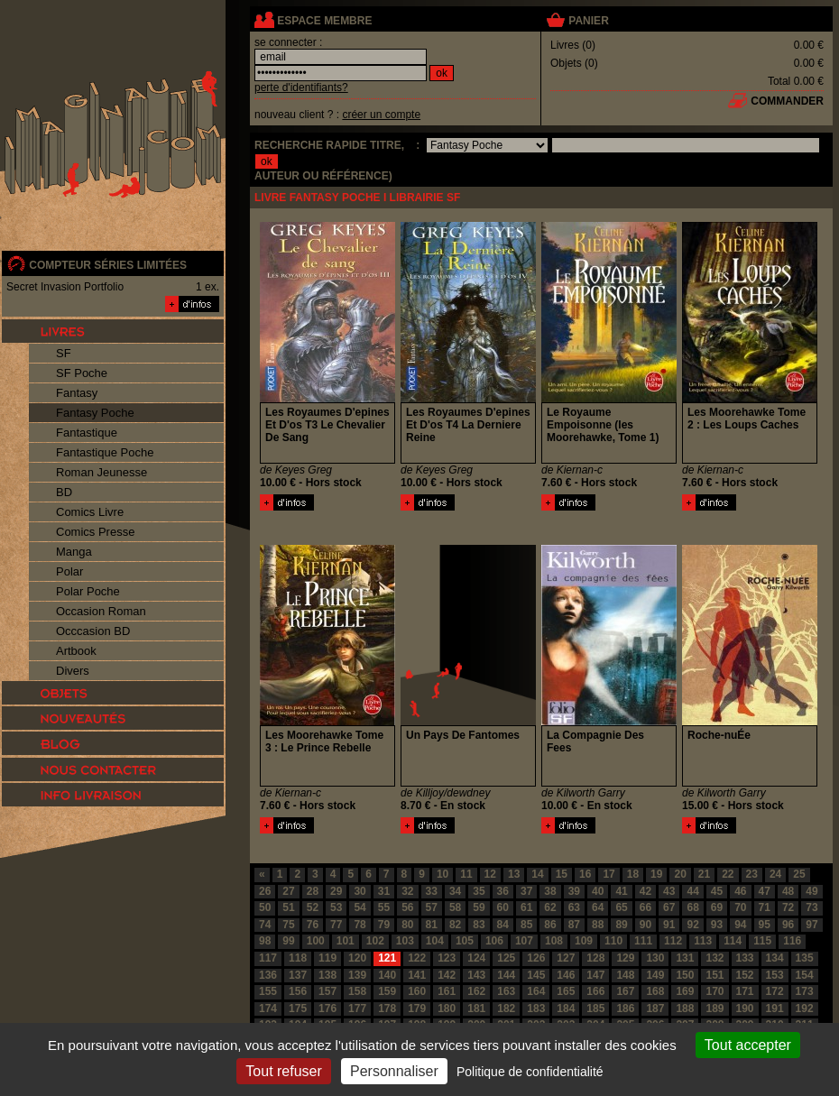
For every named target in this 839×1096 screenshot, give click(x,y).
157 (327, 991)
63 (574, 907)
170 (714, 991)
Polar (69, 571)
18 (633, 874)
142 (447, 975)
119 (327, 958)
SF (63, 353)
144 (506, 975)
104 (435, 941)
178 (387, 1008)
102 (375, 941)
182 (506, 1008)
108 (554, 941)
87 (574, 924)
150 (685, 975)
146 (566, 975)
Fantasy (76, 393)
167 (625, 991)
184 (566, 1008)
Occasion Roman (101, 611)
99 (288, 941)
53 (336, 907)
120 (357, 958)
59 (478, 907)
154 (805, 975)
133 (745, 958)
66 (645, 907)
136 (268, 975)
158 (357, 991)
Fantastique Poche (104, 452)
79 (384, 924)
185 (595, 1008)
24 (775, 874)
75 (288, 924)
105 (465, 941)
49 (811, 891)
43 (669, 891)
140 (387, 975)
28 (312, 891)
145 (536, 975)
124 (476, 958)
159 (387, 991)
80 (407, 924)
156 (298, 991)
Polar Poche (88, 591)
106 (494, 941)
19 (656, 874)
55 (384, 907)
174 (268, 1008)
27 (288, 891)
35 (478, 891)
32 (407, 891)
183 (536, 1008)
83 (478, 924)
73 (811, 907)
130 (655, 958)
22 (727, 874)
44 (692, 891)
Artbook (76, 651)
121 (387, 958)
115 (762, 941)
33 (432, 891)
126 (536, 958)
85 (526, 924)
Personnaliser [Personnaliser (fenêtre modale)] (394, 1071)
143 (476, 975)
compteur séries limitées (108, 265)
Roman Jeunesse (101, 472)
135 (805, 958)
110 (613, 941)
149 (655, 975)
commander (787, 101)
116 (792, 941)
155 (268, 991)
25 (799, 874)
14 (537, 874)
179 (417, 1008)
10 (442, 874)
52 (312, 907)
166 (595, 991)
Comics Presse (95, 532)
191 (775, 1008)
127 (566, 958)
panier (588, 20)
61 (526, 907)
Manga (74, 551)
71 (764, 907)
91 (669, 924)
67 (669, 907)
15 (561, 874)
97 (811, 924)
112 (673, 941)
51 (288, 907)
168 (655, 991)
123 (447, 958)
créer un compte (381, 114)
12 (490, 874)
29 (336, 891)
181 (476, 1008)
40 (598, 891)
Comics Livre (90, 512)
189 (714, 1008)
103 (405, 941)
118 (298, 958)
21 (704, 874)
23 (752, 874)
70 (740, 907)
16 (585, 874)
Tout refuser (283, 1071)
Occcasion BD (93, 631)
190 (745, 1008)
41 (621, 891)
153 (775, 975)
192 (805, 1008)
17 (608, 874)
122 (417, 958)
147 (595, 975)
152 (745, 975)
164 (536, 991)
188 (685, 1008)
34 (455, 891)
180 (447, 1008)
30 (359, 891)
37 (526, 891)
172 (775, 991)
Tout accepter (748, 1045)
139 (357, 975)
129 (625, 958)
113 (703, 941)
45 (717, 891)
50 (265, 907)
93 (717, 924)
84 (503, 924)
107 (524, 941)
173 (805, 991)
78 (359, 924)
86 (550, 924)
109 (584, 941)
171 (745, 991)
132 (714, 958)
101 (346, 941)
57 (432, 907)
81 (432, 924)
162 (476, 991)
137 (298, 975)
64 (598, 907)
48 (788, 891)
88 (598, 924)
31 (384, 891)
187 (655, 1008)
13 (514, 874)
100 (316, 941)
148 (625, 975)
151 (714, 975)
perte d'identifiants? (301, 87)
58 (455, 907)
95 (764, 924)
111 (643, 941)
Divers (72, 670)
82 (455, 924)
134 (775, 958)
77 (336, 924)
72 (788, 907)
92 (692, 924)
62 (550, 907)
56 (407, 907)
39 (574, 891)
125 (506, 958)
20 (680, 874)
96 (788, 924)
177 (357, 1008)
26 (265, 891)
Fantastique (86, 432)
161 (447, 991)
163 (506, 991)
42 (645, 891)
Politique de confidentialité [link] (530, 1071)
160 (417, 991)
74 (265, 924)
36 (503, 891)
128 (595, 958)
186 (625, 1008)
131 (685, 958)
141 (417, 975)
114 (733, 941)
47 (764, 891)
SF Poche (81, 373)
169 (685, 991)
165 (566, 991)
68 (692, 907)
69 (717, 907)
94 (740, 924)
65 (621, 907)
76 (312, 924)
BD (64, 492)
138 (327, 975)
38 (550, 891)
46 (740, 891)
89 (621, 924)
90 (645, 924)
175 (298, 1008)
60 (503, 907)
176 (327, 1008)
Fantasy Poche (95, 412)
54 (359, 907)
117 (268, 958)
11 (466, 874)
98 (265, 941)
